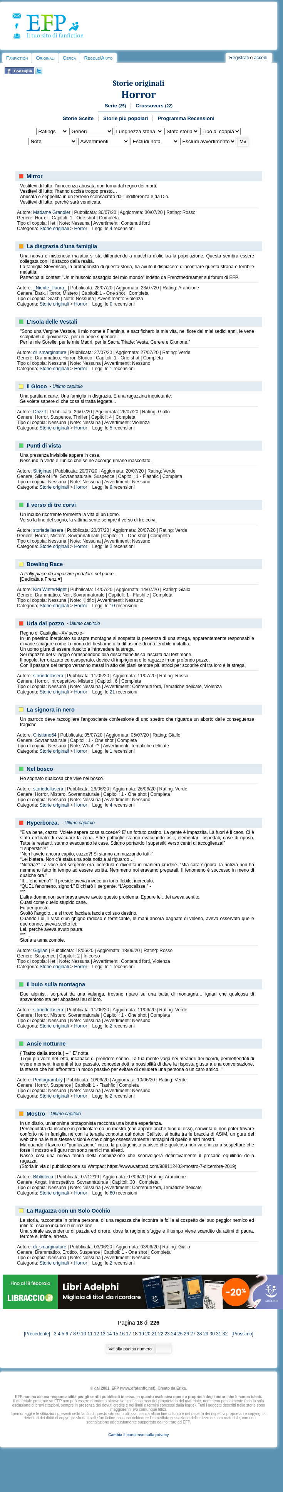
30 (211, 1334)
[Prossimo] (241, 1334)
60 (112, 1193)
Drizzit (39, 411)
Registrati (239, 57)
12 (96, 1334)
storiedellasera (48, 530)
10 (112, 605)
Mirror (35, 176)
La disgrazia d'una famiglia (62, 246)
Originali (45, 58)
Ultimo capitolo (67, 386)
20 (147, 1334)
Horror (138, 94)
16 (122, 1334)
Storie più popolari (125, 118)
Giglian (40, 950)
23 (166, 1334)
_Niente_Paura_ (50, 288)
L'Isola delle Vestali (52, 322)
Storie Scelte (78, 118)
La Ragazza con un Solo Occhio (69, 1211)
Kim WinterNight (50, 589)
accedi (261, 57)
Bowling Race (45, 564)
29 (205, 1334)
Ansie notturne (46, 1044)
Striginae (42, 471)
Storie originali (138, 83)
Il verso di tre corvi (51, 505)
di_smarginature (49, 352)
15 (115, 1334)
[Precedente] (39, 1334)
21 (112, 692)
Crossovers (154, 106)
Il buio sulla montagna (56, 984)
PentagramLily (48, 1080)
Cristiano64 (45, 735)
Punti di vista (44, 446)
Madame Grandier (51, 212)
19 (141, 1334)
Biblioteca (43, 1177)
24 (173, 1334)
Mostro (36, 1114)
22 (160, 1334)
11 (89, 1334)
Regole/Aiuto (98, 58)
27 (192, 1334)
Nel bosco (40, 769)
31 (218, 1334)
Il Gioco (37, 386)
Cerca (69, 58)
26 (186, 1334)
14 (109, 1334)
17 (128, 1334)
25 (180, 1334)
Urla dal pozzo (45, 623)
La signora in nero (51, 710)
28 (199, 1334)
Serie (115, 106)
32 (225, 1334)
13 (102, 1334)
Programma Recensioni (185, 118)
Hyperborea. (43, 823)
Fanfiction (17, 58)
